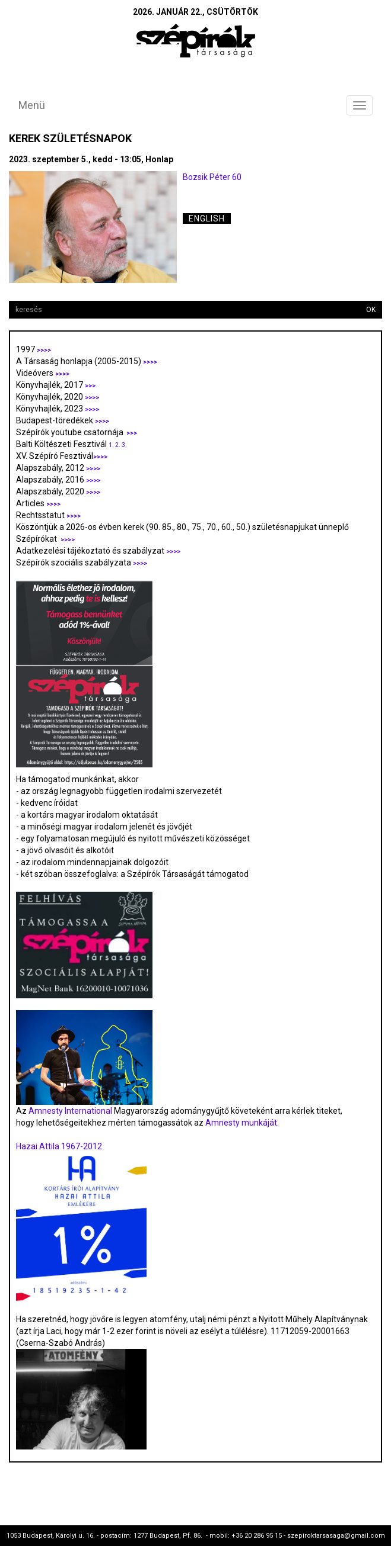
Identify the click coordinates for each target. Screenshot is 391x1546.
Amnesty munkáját (240, 1122)
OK (371, 310)
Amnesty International (70, 1111)
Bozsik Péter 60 (212, 177)
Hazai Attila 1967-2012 (59, 1146)
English (207, 218)
